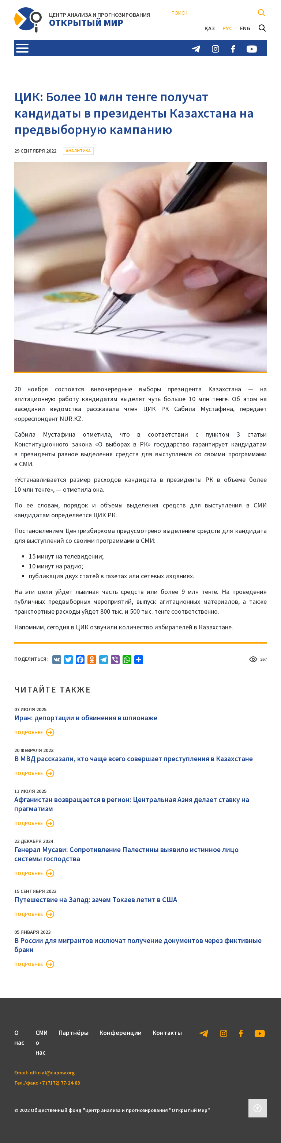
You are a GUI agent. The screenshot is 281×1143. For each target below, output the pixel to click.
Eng (245, 28)
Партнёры (74, 1032)
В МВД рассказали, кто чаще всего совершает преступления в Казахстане (133, 758)
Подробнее (28, 732)
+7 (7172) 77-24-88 (59, 1082)
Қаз (210, 28)
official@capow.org (52, 1072)
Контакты (167, 1032)
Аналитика (78, 150)
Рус (227, 28)
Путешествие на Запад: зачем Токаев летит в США (95, 899)
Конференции (121, 1032)
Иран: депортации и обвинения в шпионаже (85, 717)
